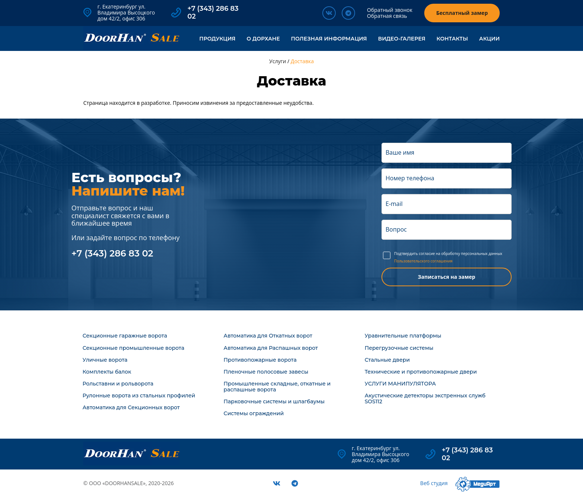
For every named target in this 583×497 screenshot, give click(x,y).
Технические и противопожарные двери (421, 371)
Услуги (277, 61)
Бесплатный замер (462, 12)
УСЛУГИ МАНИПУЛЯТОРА (400, 383)
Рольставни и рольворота (118, 383)
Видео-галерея (401, 38)
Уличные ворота (105, 359)
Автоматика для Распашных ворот (270, 348)
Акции (489, 38)
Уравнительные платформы (403, 335)
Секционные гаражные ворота (125, 335)
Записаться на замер (446, 276)
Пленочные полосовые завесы (265, 371)
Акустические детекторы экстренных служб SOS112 (425, 398)
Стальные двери (387, 359)
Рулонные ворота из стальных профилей (139, 395)
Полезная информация (329, 38)
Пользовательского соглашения (423, 261)
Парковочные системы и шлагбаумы (274, 401)
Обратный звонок (389, 9)
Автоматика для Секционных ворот (131, 407)
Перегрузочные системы (399, 348)
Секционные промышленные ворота (133, 348)
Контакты (452, 38)
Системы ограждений (253, 413)
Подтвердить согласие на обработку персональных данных (452, 257)
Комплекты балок (107, 371)
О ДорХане (263, 38)
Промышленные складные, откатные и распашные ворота (277, 386)
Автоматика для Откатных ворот (267, 335)
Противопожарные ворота (259, 359)
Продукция (217, 38)
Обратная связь (387, 15)
